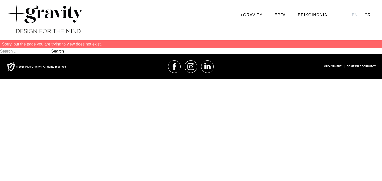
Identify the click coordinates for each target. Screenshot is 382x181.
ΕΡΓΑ (280, 15)
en (354, 15)
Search (57, 51)
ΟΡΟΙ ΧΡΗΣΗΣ (333, 66)
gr (367, 15)
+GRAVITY (251, 15)
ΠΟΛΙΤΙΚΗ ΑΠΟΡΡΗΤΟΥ (361, 66)
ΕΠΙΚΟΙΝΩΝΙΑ (312, 15)
